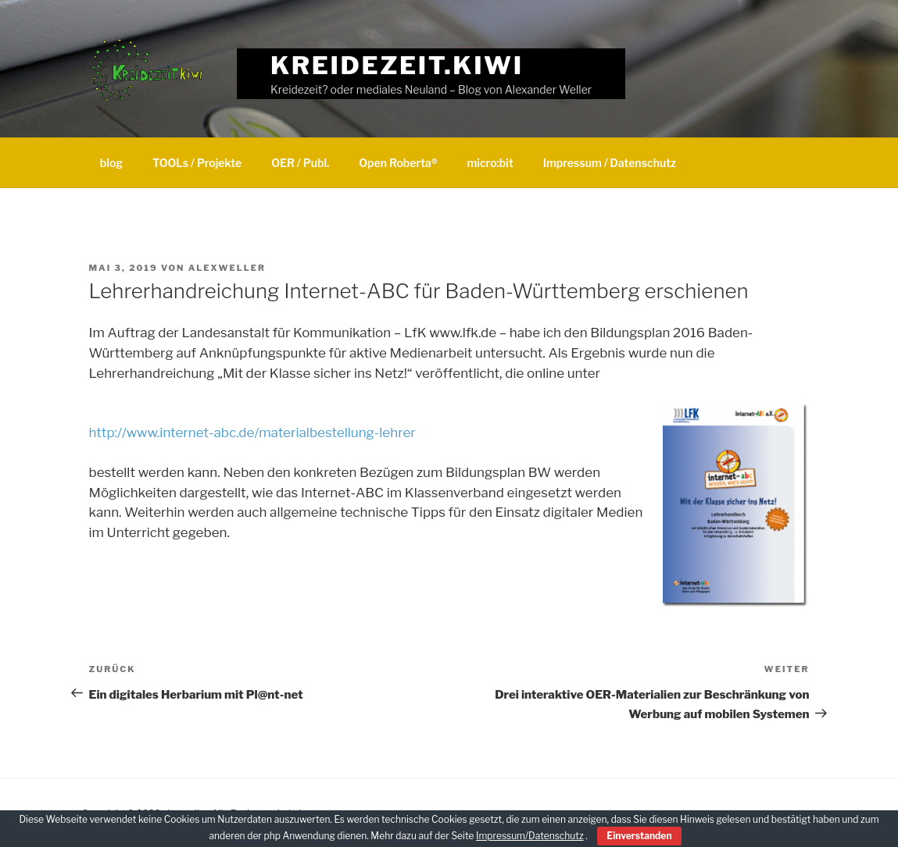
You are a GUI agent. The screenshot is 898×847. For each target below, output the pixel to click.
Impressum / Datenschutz (609, 162)
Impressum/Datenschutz (530, 836)
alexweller (227, 267)
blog (111, 162)
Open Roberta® (398, 162)
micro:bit (490, 162)
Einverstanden (638, 836)
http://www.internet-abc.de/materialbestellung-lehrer (252, 432)
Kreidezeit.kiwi (397, 65)
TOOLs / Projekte (196, 162)
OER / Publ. (300, 162)
